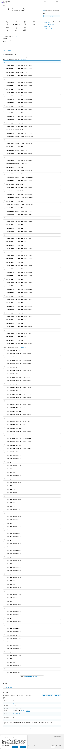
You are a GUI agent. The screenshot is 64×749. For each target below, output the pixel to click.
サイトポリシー (34, 745)
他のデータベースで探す (48, 28)
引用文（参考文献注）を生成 (49, 24)
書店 (5, 50)
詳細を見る (4, 746)
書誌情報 (9, 50)
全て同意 (23, 746)
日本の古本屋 (8, 685)
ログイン (61, 2)
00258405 (22, 710)
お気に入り (45, 22)
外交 (17, 36)
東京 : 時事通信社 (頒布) (17, 715)
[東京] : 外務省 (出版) (16, 713)
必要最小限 (15, 746)
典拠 (28, 710)
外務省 (14, 710)
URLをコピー (49, 22)
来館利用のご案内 (24, 59)
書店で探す (52, 16)
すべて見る (33, 29)
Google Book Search (9, 687)
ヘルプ (57, 2)
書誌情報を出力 (47, 26)
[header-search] (47, 2)
